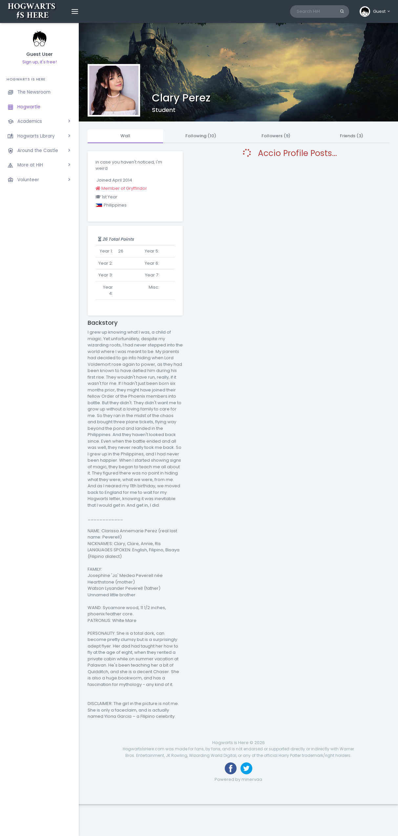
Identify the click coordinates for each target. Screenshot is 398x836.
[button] (375, 11)
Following (200, 136)
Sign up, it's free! (39, 62)
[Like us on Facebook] (231, 768)
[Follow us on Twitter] (246, 768)
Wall (125, 136)
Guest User (39, 54)
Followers (276, 136)
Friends (351, 136)
